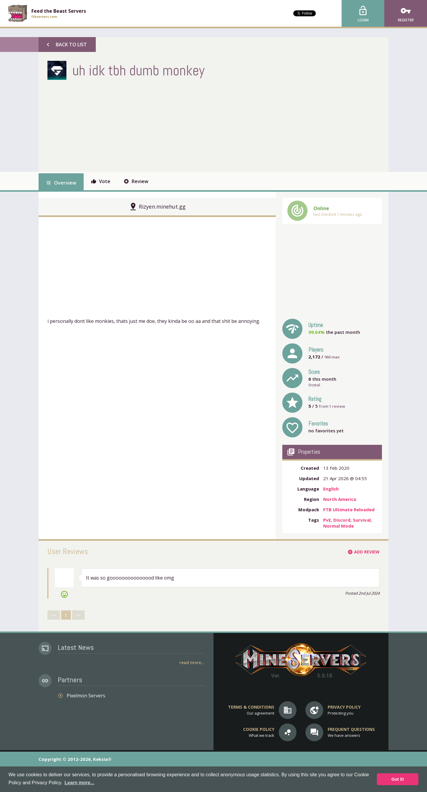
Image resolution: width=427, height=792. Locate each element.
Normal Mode (338, 526)
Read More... (192, 662)
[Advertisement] (155, 124)
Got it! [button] (397, 779)
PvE (327, 520)
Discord (341, 520)
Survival (362, 520)
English (331, 489)
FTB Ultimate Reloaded (349, 509)
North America (339, 499)
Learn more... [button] (79, 782)
